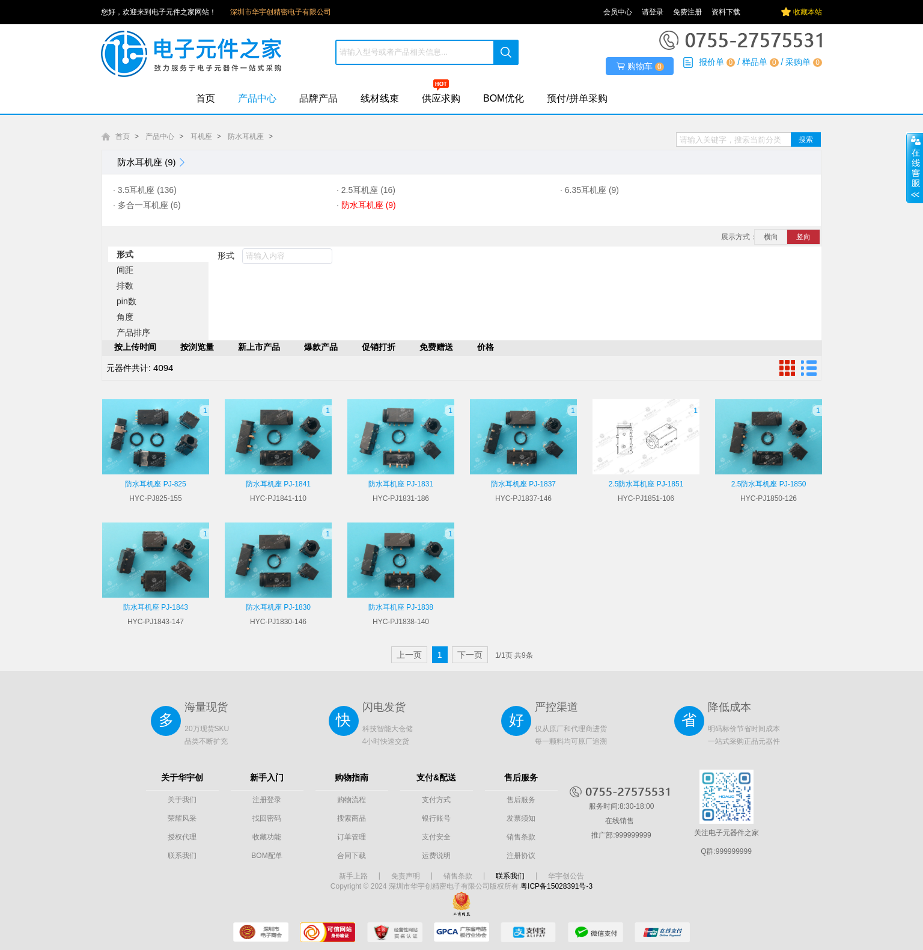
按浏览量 (197, 347)
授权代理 (182, 837)
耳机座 (201, 136)
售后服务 (521, 799)
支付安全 (436, 837)
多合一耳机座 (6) (149, 205)
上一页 (409, 655)
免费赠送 (436, 347)
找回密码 (266, 818)
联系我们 (182, 855)
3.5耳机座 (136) (147, 190)
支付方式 (436, 799)
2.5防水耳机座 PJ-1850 (768, 484)
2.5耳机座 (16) (368, 190)
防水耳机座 (246, 136)
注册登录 (266, 799)
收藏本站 (807, 12)
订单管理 (351, 837)
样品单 (754, 62)
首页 (205, 98)
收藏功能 (266, 837)
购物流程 (351, 799)
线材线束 (380, 98)
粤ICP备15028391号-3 (556, 886)
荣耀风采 (182, 818)
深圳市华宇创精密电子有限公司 (280, 12)
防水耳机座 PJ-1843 (155, 607)
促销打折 (378, 347)
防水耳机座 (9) (152, 162)
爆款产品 (321, 347)
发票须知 (521, 818)
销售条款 (521, 837)
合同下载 (351, 855)
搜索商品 (351, 818)
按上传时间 (135, 347)
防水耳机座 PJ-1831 (400, 484)
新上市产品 (259, 347)
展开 (914, 167)
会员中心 (617, 12)
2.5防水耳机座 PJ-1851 (646, 484)
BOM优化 (503, 98)
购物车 (640, 66)
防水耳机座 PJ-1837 (523, 484)
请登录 (652, 12)
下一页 (470, 655)
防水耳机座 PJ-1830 (278, 607)
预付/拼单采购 (577, 98)
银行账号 (436, 818)
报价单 (711, 62)
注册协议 (521, 855)
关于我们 (182, 799)
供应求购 (441, 98)
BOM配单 (266, 855)
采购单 (798, 62)
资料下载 (725, 12)
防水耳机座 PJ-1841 (278, 484)
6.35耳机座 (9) (592, 190)
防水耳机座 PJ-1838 (400, 607)
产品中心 (257, 98)
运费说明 (436, 855)
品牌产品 (318, 98)
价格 (485, 347)
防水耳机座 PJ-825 (155, 484)
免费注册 (687, 12)
